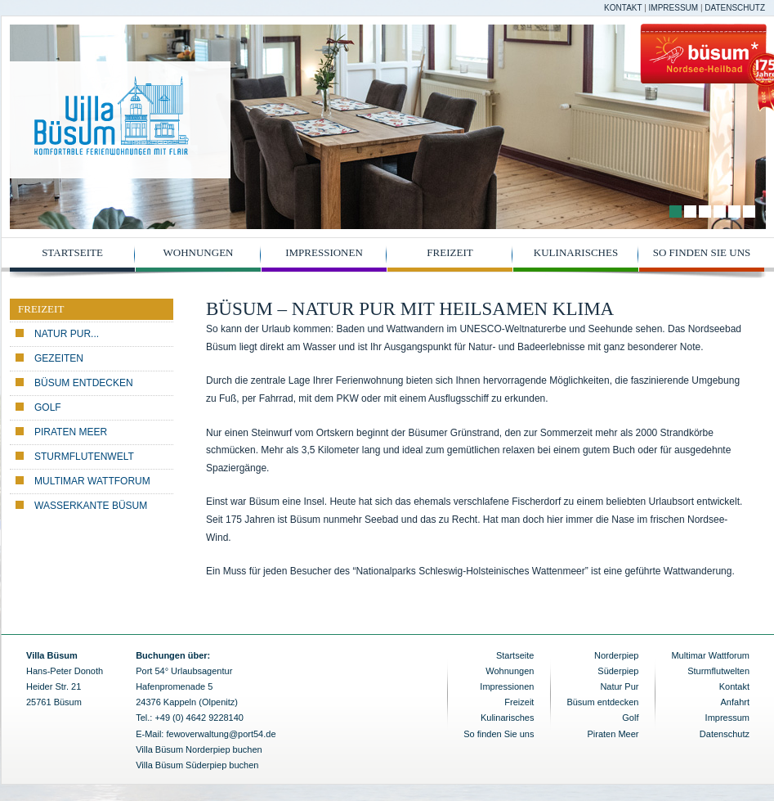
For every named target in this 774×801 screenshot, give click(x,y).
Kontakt (623, 7)
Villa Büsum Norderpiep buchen (199, 749)
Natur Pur (619, 686)
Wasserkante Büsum (90, 505)
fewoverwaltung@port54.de (220, 734)
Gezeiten (58, 358)
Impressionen (324, 252)
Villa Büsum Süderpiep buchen (197, 765)
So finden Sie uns (702, 252)
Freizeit (449, 252)
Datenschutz (735, 7)
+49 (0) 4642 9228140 (199, 717)
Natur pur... (66, 334)
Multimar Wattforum (92, 481)
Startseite (72, 252)
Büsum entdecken (83, 383)
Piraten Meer (70, 432)
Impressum (674, 7)
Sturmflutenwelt (84, 456)
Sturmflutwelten (718, 671)
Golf (47, 407)
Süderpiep (617, 671)
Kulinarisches (576, 252)
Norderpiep (616, 655)
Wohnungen (198, 252)
